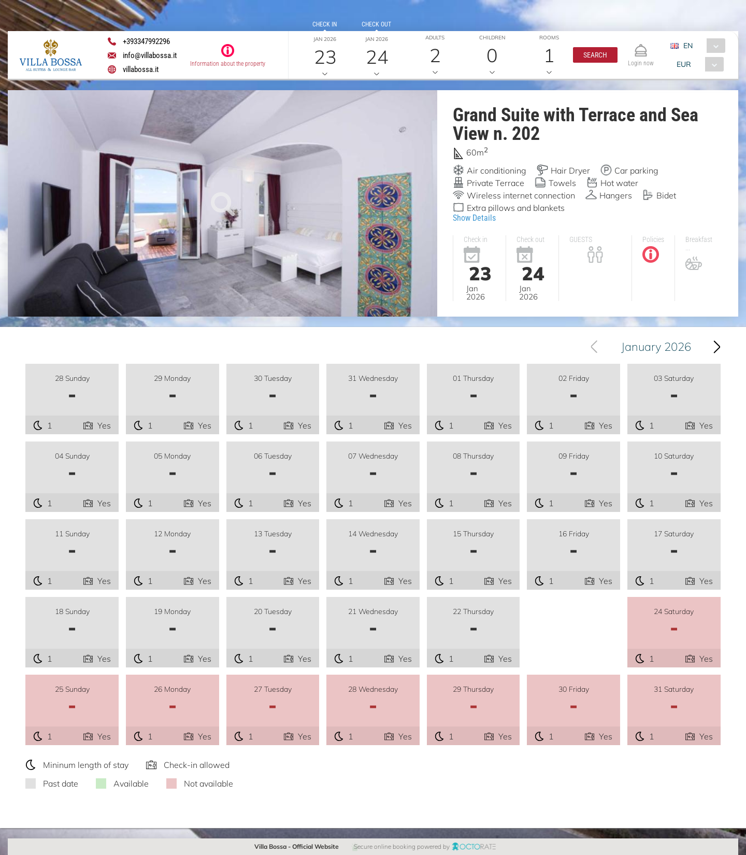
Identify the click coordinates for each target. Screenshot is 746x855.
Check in (324, 24)
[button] (595, 55)
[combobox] (702, 45)
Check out (376, 24)
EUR (684, 64)
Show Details (474, 217)
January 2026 (656, 346)
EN (688, 45)
